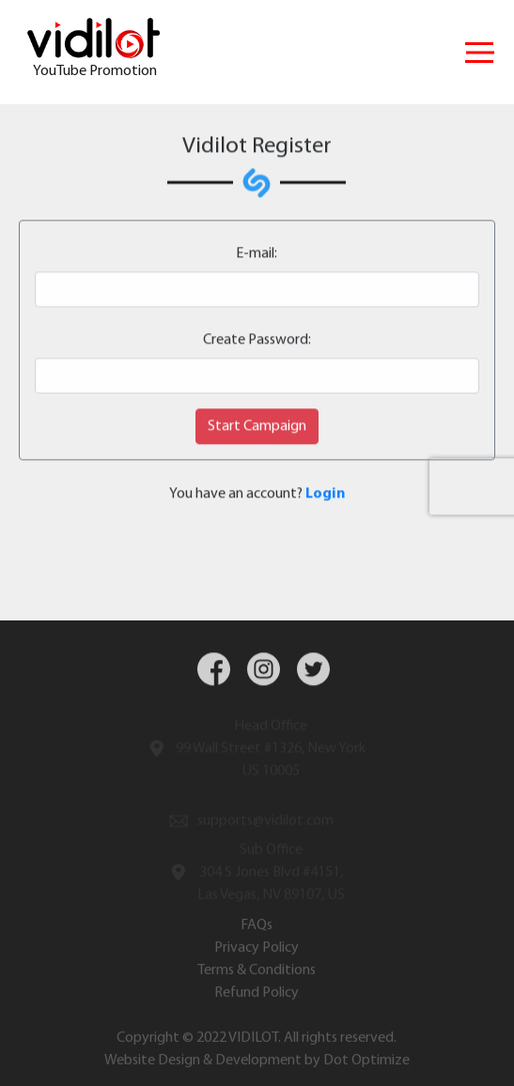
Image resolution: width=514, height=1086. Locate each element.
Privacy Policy (256, 950)
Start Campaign (257, 427)
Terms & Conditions (256, 973)
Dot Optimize (366, 1063)
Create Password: (257, 340)
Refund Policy (256, 995)
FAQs (257, 928)
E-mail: (256, 254)
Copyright (148, 1040)
